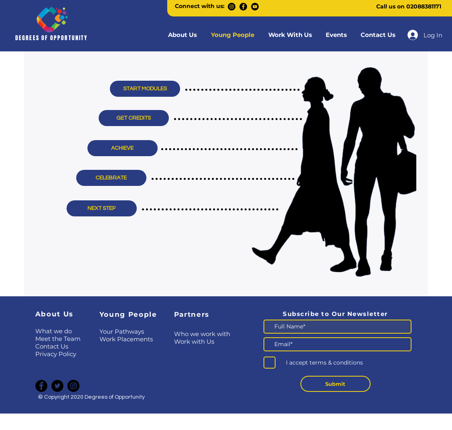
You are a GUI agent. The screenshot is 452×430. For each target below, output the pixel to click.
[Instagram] (231, 6)
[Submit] (335, 384)
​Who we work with (202, 334)
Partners (192, 314)
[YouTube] (255, 6)
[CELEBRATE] (111, 178)
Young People (128, 314)
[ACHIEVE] (122, 148)
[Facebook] (243, 6)
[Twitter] (57, 386)
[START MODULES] (145, 89)
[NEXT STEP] (102, 208)
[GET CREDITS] (134, 118)
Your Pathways (121, 331)
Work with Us (194, 341)
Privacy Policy (55, 354)
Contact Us (51, 346)
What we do (53, 331)
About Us (54, 314)
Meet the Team (58, 338)
